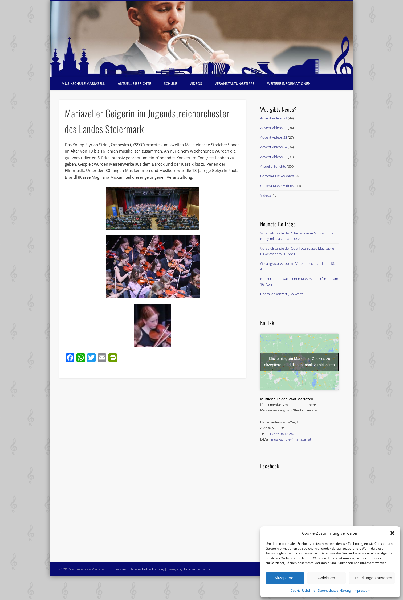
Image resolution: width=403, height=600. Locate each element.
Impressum (361, 590)
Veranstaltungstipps (234, 83)
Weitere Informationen (289, 83)
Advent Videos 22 (273, 127)
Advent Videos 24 (273, 147)
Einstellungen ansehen (372, 577)
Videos (196, 83)
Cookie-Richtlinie (303, 590)
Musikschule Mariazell (83, 83)
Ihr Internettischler (197, 569)
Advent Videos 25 (273, 156)
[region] (201, 39)
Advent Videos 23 (273, 137)
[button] (392, 533)
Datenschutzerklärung (334, 590)
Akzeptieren (284, 577)
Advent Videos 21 (273, 118)
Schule (170, 83)
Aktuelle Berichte (134, 83)
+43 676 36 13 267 (281, 433)
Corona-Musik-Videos (277, 176)
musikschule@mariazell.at (291, 439)
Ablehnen (326, 577)
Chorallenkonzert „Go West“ (281, 293)
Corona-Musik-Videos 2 (278, 185)
